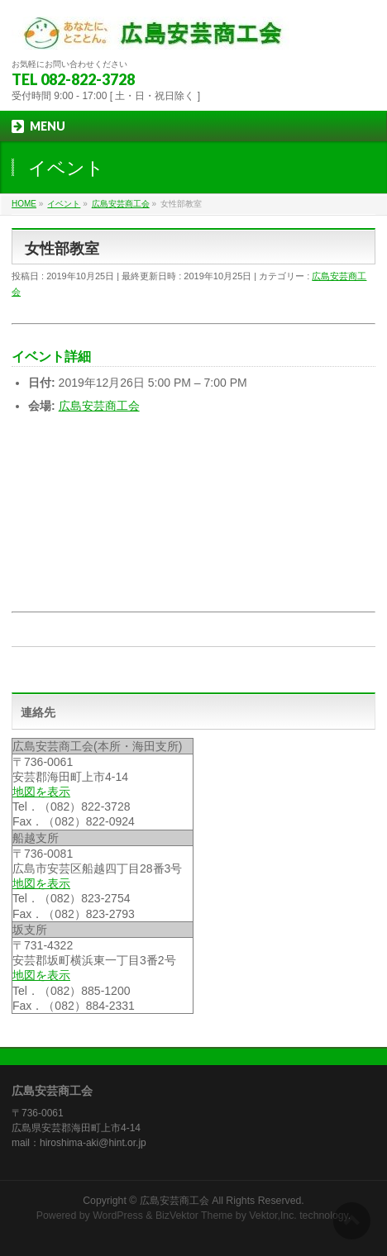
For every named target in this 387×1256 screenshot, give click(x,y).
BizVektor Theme (194, 1215)
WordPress (118, 1215)
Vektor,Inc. (273, 1215)
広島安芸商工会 (99, 405)
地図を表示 (41, 791)
